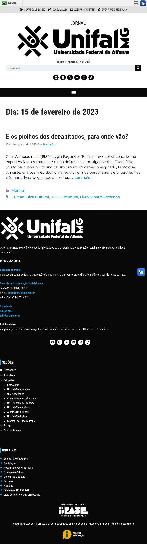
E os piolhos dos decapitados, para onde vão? (67, 136)
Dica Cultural (37, 197)
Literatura (69, 197)
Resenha (112, 197)
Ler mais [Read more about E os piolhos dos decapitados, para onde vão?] (82, 178)
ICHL (55, 197)
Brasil (12, 3)
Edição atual (6, 311)
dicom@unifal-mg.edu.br (21, 292)
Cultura (18, 197)
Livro (84, 197)
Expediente (6, 306)
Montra (18, 190)
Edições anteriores (10, 315)
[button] (73, 92)
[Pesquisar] (138, 68)
